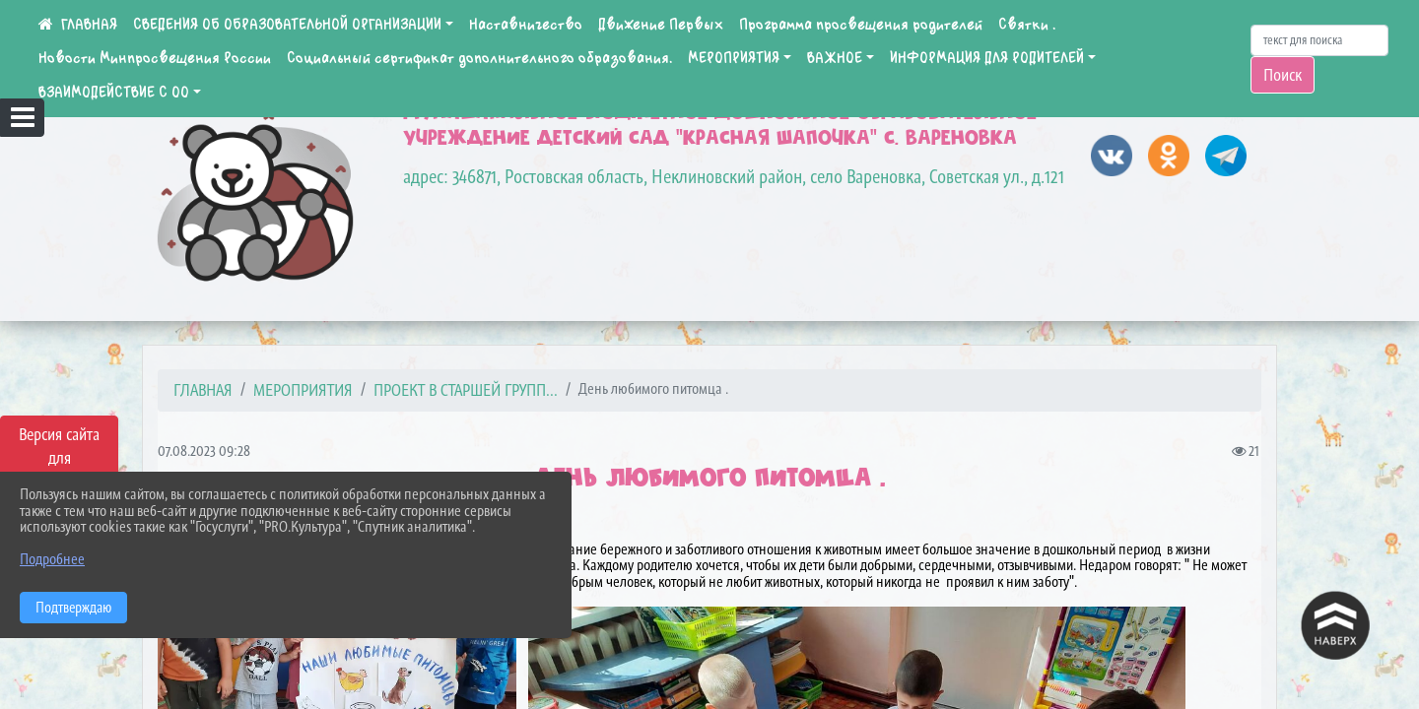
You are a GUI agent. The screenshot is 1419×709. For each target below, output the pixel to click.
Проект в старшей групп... (465, 390)
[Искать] (1319, 40)
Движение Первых (660, 24)
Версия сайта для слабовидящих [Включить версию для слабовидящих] (59, 457)
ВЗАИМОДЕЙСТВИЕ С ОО (113, 92)
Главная (203, 390)
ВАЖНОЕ (834, 58)
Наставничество (525, 24)
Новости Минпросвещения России (154, 58)
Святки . (1026, 24)
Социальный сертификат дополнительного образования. (479, 58)
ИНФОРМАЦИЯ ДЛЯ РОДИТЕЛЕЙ (987, 58)
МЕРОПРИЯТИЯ (733, 58)
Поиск (1282, 75)
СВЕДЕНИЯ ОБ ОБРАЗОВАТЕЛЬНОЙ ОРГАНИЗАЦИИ (287, 24)
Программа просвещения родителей (860, 24)
